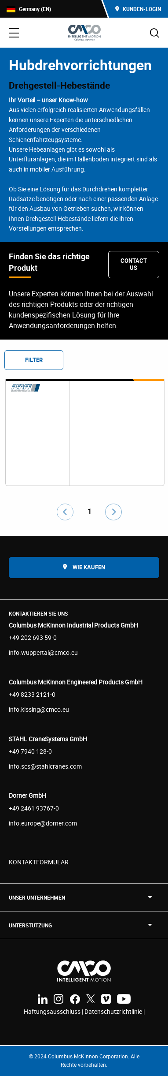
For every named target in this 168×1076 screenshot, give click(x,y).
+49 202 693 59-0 (33, 637)
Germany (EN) (29, 9)
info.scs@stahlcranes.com (45, 766)
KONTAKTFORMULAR (39, 862)
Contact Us (134, 264)
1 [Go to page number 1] (89, 511)
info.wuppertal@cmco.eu (43, 652)
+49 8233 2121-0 (32, 694)
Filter (34, 360)
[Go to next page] (113, 512)
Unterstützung (30, 925)
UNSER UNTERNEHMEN (37, 897)
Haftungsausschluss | (54, 1011)
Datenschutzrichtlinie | (114, 1011)
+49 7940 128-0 (30, 751)
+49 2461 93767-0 (34, 808)
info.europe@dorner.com (43, 823)
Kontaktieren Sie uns (38, 613)
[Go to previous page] (65, 512)
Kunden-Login (138, 8)
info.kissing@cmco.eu (39, 709)
